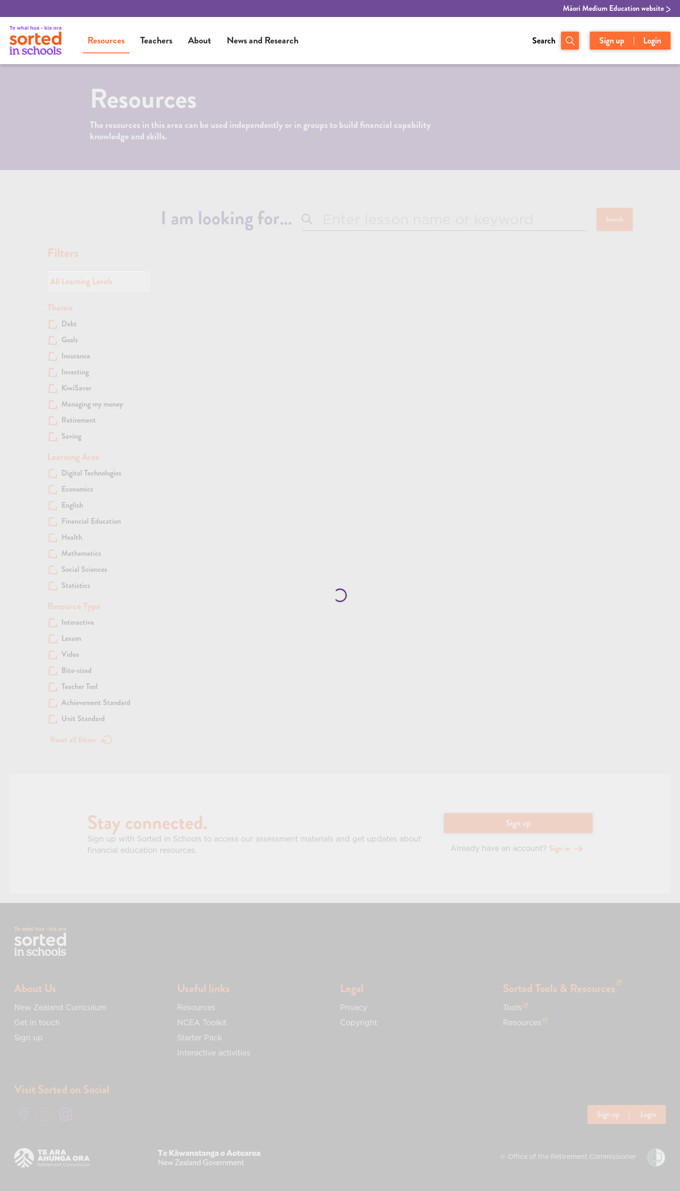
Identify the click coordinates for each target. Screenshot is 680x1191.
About (199, 40)
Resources (106, 40)
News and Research (262, 40)
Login (652, 40)
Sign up (611, 40)
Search (543, 40)
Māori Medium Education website (617, 8)
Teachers (156, 40)
